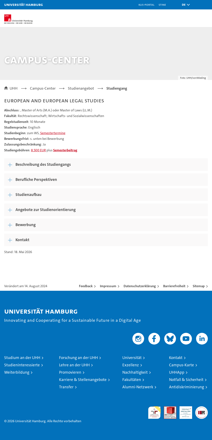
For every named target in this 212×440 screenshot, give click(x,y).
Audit (168, 408)
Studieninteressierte (22, 365)
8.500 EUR (38, 150)
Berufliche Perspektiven (36, 179)
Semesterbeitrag (65, 150)
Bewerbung (26, 224)
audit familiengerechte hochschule (154, 412)
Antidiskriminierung (186, 387)
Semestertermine (52, 133)
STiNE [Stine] (162, 4)
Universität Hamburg (23, 4)
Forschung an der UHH (78, 357)
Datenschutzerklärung (140, 286)
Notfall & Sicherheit (186, 379)
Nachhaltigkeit (135, 372)
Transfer (66, 387)
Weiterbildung (16, 372)
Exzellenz (130, 365)
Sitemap (199, 286)
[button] (185, 4)
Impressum (108, 286)
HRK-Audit (183, 410)
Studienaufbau (28, 194)
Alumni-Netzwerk (137, 387)
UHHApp (176, 372)
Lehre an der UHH (74, 365)
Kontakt (22, 239)
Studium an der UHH (22, 357)
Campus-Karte (181, 365)
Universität (132, 357)
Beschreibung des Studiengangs (43, 164)
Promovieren (70, 372)
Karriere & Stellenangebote (83, 379)
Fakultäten (131, 379)
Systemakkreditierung (201, 408)
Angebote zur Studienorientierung (46, 209)
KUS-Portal (146, 4)
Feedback (86, 286)
